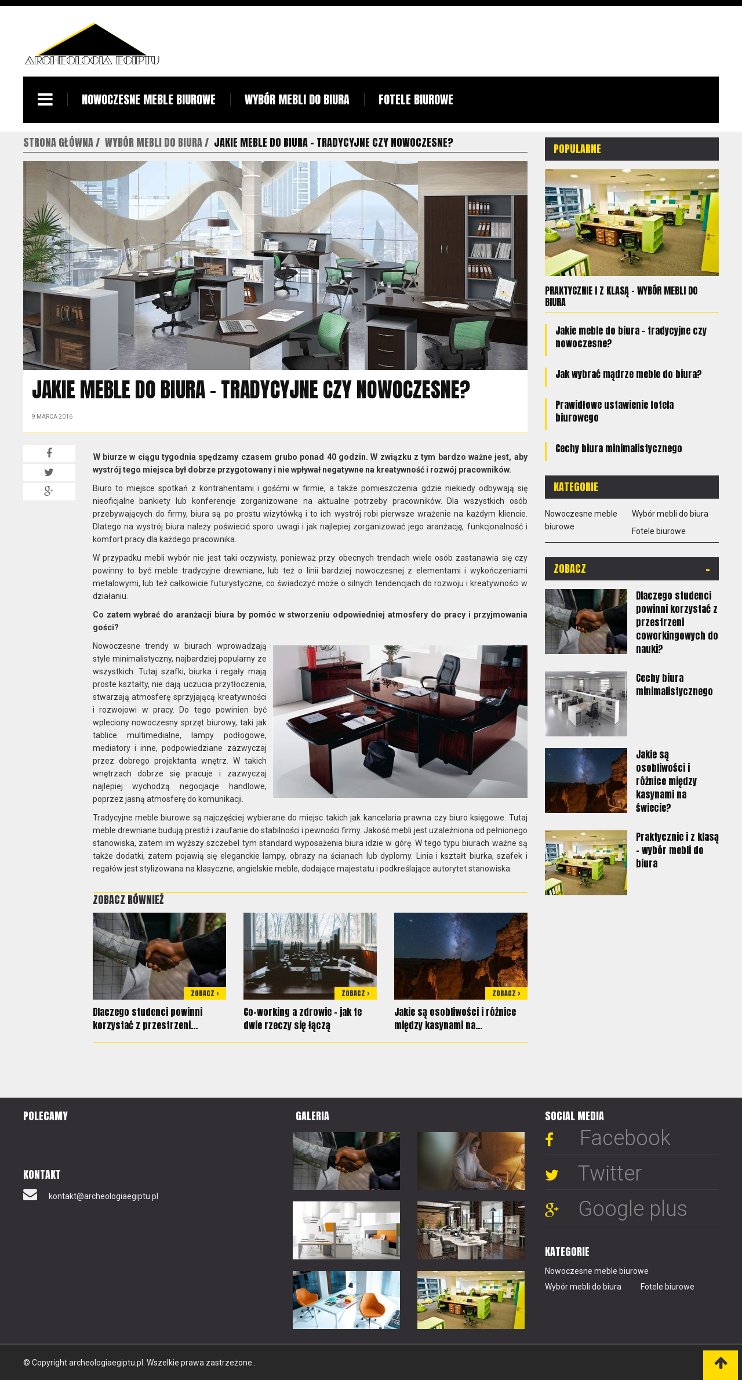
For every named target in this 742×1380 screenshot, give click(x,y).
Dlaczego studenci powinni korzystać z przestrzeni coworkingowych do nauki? (677, 622)
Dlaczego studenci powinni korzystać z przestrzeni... (147, 1018)
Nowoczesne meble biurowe (149, 99)
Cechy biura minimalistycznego (618, 448)
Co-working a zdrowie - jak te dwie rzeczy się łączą (302, 1018)
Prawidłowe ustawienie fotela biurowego (614, 411)
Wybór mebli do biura (297, 99)
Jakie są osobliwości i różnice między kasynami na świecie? (666, 781)
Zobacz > (205, 993)
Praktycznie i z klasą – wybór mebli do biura (621, 296)
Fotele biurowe (416, 99)
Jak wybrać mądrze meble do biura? (628, 374)
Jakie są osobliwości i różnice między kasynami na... (455, 1018)
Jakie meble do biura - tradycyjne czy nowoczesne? (631, 337)
